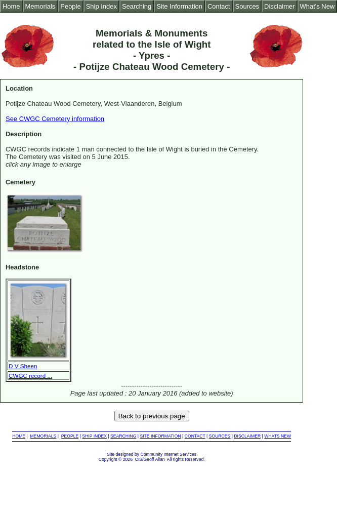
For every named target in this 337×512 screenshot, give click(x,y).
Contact (218, 6)
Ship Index (101, 6)
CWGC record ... (30, 375)
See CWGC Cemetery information (55, 119)
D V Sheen (23, 366)
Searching (136, 6)
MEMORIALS (43, 436)
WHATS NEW (277, 436)
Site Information (179, 6)
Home (11, 6)
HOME (18, 436)
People (70, 6)
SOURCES (220, 436)
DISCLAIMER (247, 436)
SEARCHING (123, 436)
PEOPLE (70, 436)
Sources (247, 6)
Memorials (40, 6)
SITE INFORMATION (160, 436)
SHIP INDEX (94, 436)
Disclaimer (279, 6)
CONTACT (195, 436)
